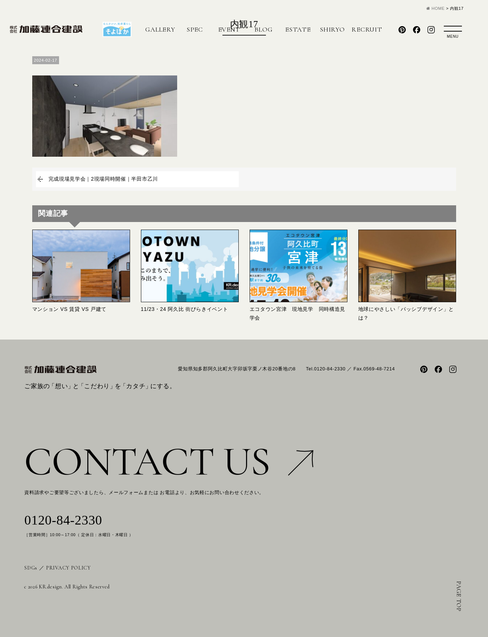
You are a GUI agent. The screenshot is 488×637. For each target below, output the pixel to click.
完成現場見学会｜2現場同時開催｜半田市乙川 (103, 179)
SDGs (30, 568)
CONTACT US (168, 461)
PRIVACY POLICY (68, 568)
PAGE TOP (459, 596)
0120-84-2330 (63, 520)
